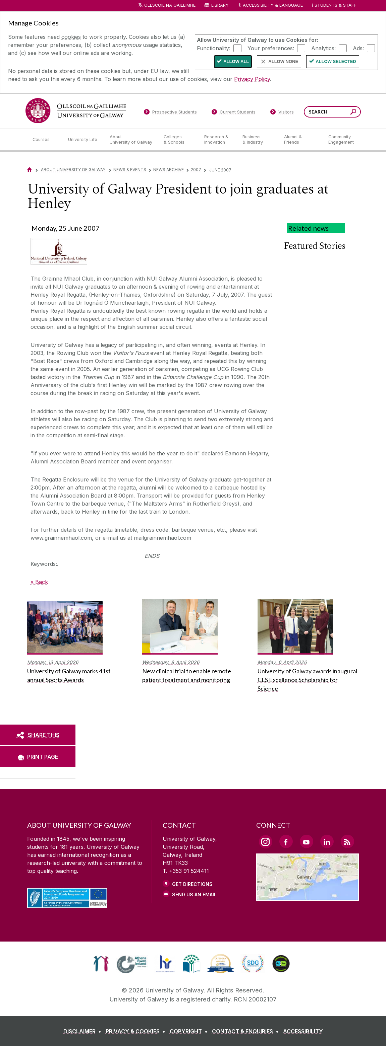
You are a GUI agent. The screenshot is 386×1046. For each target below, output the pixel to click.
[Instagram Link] (265, 841)
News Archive (168, 169)
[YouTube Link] (306, 841)
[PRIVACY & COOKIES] (137, 1031)
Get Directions (192, 884)
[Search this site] (353, 112)
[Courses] (45, 139)
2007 (196, 169)
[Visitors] (282, 113)
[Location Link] (307, 897)
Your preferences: (270, 48)
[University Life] (83, 139)
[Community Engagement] (341, 139)
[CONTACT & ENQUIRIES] (246, 1031)
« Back (39, 582)
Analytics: (323, 48)
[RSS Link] (347, 841)
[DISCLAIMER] (83, 1031)
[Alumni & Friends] (301, 139)
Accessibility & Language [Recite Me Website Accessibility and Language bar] (270, 5)
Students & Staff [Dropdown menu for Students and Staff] (335, 5)
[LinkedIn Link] (327, 841)
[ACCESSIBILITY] (303, 1031)
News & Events (129, 169)
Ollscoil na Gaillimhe (170, 5)
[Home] (29, 169)
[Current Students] (233, 113)
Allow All (236, 61)
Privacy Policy (252, 79)
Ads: (358, 48)
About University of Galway (73, 169)
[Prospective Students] (170, 113)
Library (220, 5)
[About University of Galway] (131, 139)
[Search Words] (332, 112)
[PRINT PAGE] (37, 756)
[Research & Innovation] (218, 139)
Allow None (283, 61)
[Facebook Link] (286, 841)
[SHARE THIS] (37, 735)
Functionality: (213, 48)
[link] (101, 964)
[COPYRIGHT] (190, 1031)
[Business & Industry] (258, 139)
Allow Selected (336, 61)
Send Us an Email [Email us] (194, 894)
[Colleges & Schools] (178, 139)
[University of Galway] (75, 110)
